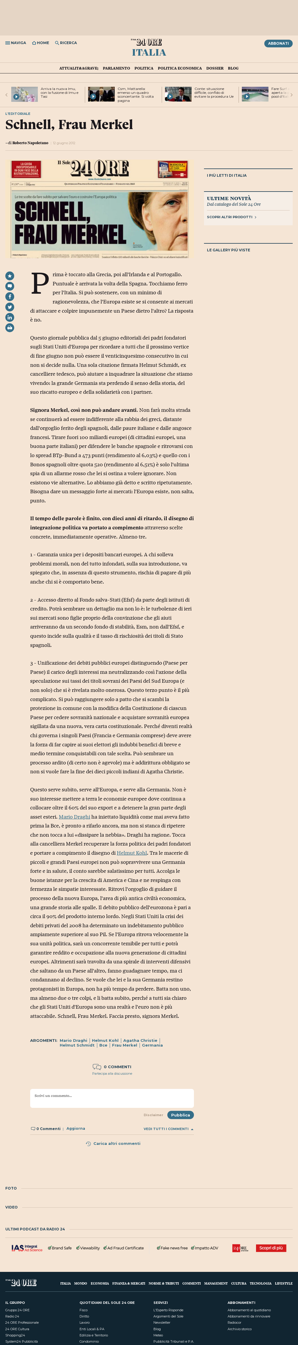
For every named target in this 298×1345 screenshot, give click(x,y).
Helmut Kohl (132, 853)
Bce (103, 1045)
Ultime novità (229, 198)
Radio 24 (12, 1316)
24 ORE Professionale (22, 1322)
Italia (149, 52)
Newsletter (161, 1322)
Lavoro (85, 1322)
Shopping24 (15, 1335)
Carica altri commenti (112, 1143)
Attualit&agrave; (78, 68)
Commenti (191, 1283)
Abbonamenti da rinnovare (249, 1316)
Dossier (215, 68)
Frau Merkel (124, 1045)
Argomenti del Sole (168, 1316)
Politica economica (180, 68)
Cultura (238, 1283)
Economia (100, 1283)
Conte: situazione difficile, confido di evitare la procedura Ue (214, 92)
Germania (152, 1045)
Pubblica (180, 1115)
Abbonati (278, 43)
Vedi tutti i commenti (168, 1129)
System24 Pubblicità (21, 1341)
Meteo (158, 1335)
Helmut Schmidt (77, 1045)
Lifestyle (284, 1283)
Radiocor (234, 1322)
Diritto (84, 1316)
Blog (233, 68)
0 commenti (112, 1066)
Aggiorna (76, 1129)
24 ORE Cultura (17, 1329)
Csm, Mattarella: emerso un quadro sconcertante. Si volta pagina (136, 94)
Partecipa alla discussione (112, 1073)
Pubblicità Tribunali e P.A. (173, 1341)
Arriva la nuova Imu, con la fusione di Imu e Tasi (59, 92)
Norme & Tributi (164, 1283)
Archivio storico (240, 1329)
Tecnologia (260, 1283)
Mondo (80, 1283)
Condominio (89, 1341)
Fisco (84, 1310)
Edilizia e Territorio (94, 1335)
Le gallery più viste (228, 250)
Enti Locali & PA (92, 1329)
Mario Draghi (74, 817)
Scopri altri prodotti (231, 217)
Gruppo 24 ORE (17, 1310)
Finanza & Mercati (128, 1283)
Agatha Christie (140, 1040)
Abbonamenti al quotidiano (249, 1310)
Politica (144, 68)
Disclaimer (153, 1115)
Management (216, 1283)
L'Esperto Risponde (168, 1310)
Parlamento (116, 68)
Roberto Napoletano (30, 142)
